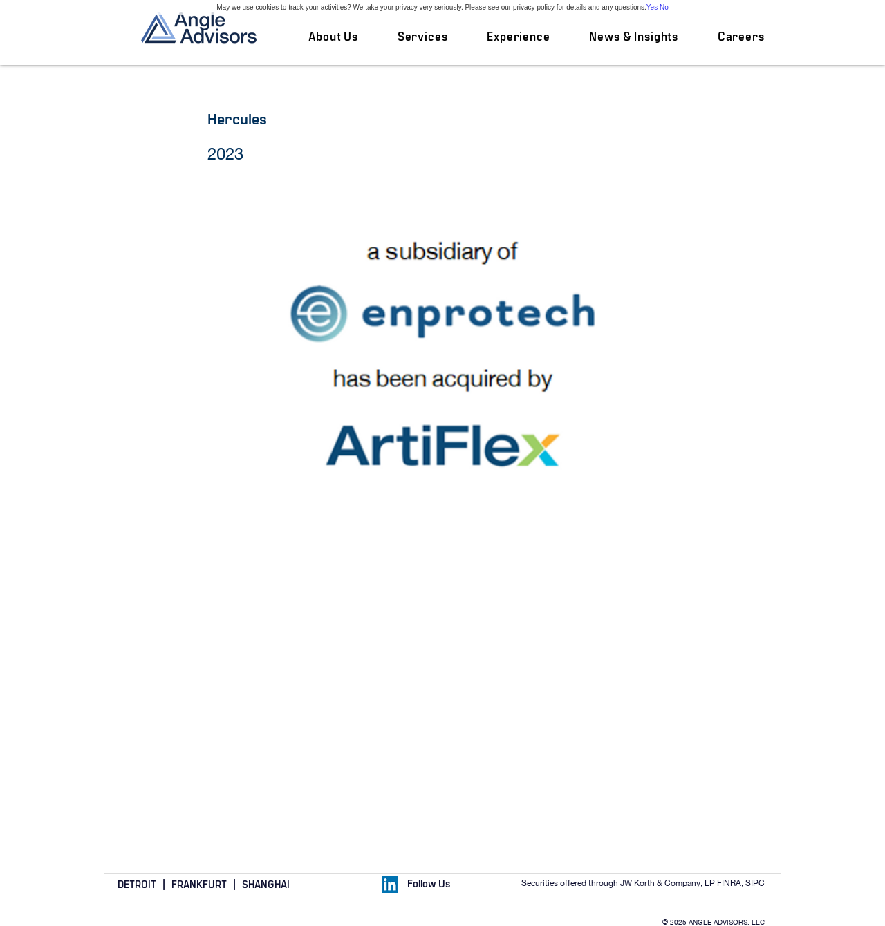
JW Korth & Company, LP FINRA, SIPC (692, 883)
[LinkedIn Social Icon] (390, 884)
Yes (652, 7)
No (664, 7)
